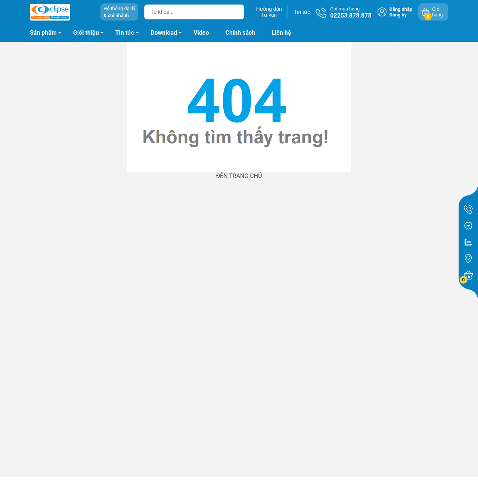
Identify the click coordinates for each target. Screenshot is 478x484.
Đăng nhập (400, 9)
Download (168, 34)
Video (201, 32)
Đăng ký (398, 15)
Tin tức (302, 12)
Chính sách (240, 32)
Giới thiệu (86, 32)
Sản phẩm (43, 32)
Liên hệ (281, 32)
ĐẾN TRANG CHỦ (239, 175)
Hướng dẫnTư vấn (269, 12)
